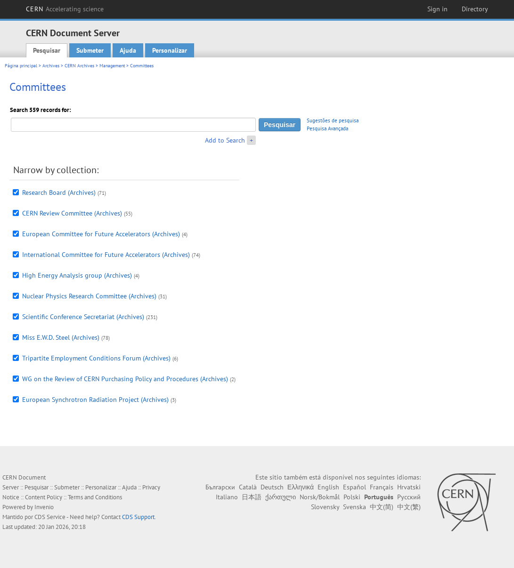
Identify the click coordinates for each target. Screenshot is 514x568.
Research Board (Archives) (59, 192)
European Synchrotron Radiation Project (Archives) (95, 399)
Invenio (44, 507)
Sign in (437, 9)
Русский (409, 497)
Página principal (21, 66)
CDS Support (138, 517)
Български (220, 487)
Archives (50, 66)
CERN (65, 9)
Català (248, 487)
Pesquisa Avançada (327, 128)
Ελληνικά (300, 487)
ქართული (280, 497)
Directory (475, 9)
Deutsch (272, 487)
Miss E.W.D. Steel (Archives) (60, 337)
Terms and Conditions (95, 497)
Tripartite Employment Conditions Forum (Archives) (96, 358)
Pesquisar (46, 50)
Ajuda (128, 50)
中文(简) (381, 507)
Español (354, 487)
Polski (351, 497)
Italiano (227, 497)
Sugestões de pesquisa (333, 120)
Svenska (354, 507)
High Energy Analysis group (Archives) (77, 275)
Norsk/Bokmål (320, 497)
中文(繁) (409, 507)
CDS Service (49, 517)
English (328, 487)
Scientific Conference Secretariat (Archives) (83, 316)
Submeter (90, 50)
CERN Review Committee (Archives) (72, 213)
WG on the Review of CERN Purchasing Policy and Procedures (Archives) (125, 379)
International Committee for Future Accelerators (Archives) (106, 254)
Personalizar (169, 50)
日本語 (251, 497)
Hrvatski (409, 487)
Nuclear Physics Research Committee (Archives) (89, 296)
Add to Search (225, 140)
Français (381, 487)
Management (112, 66)
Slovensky (325, 507)
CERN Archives (79, 66)
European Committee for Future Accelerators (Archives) (101, 234)
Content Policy (43, 497)
